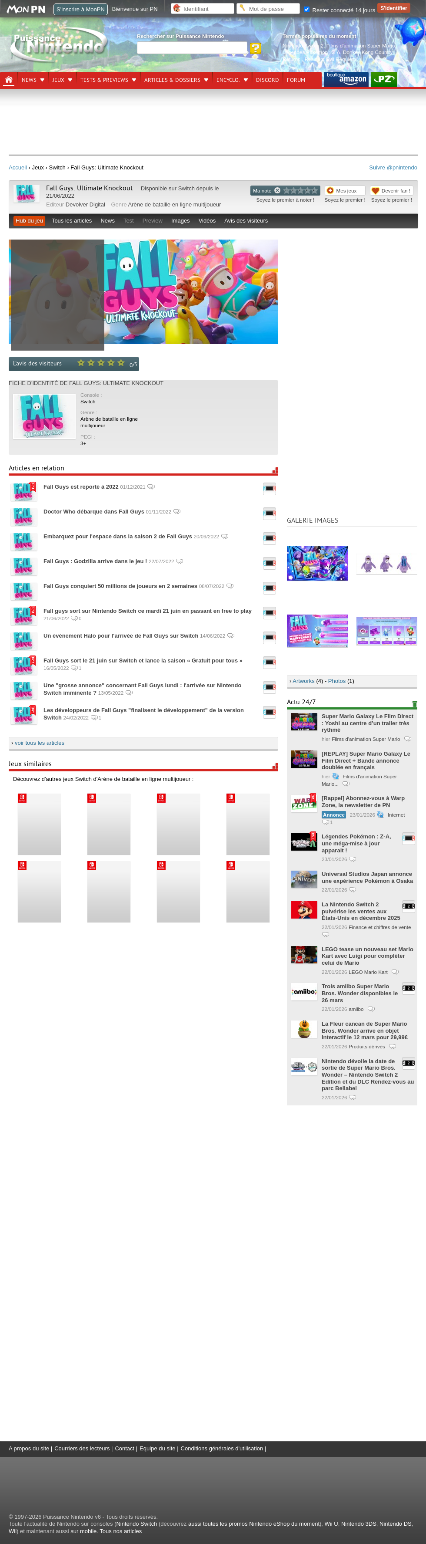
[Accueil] (8, 80)
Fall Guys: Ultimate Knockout (89, 188)
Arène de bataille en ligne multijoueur (174, 204)
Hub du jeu (29, 220)
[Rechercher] (192, 47)
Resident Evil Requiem (330, 59)
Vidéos (207, 220)
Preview (153, 220)
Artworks (304, 681)
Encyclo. (228, 80)
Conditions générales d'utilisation (222, 1448)
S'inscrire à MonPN (81, 9)
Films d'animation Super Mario (360, 45)
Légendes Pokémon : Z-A (311, 52)
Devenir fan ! (396, 190)
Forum (296, 80)
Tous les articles (72, 220)
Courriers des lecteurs (82, 1448)
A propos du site (29, 1448)
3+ (83, 443)
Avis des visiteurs (246, 220)
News (29, 80)
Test (128, 220)
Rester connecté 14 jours (339, 10)
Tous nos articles (121, 1531)
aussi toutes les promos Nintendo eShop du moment (254, 1523)
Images (180, 220)
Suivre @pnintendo (393, 167)
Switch (186, 188)
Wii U (331, 1523)
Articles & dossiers (172, 80)
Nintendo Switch (136, 1523)
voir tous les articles (39, 743)
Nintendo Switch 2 (303, 45)
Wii (13, 1531)
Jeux (58, 80)
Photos (337, 681)
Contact (124, 1448)
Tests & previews (104, 80)
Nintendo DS (395, 1523)
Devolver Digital (85, 204)
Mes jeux (346, 190)
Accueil (18, 167)
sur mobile (83, 1531)
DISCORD (267, 80)
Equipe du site (157, 1448)
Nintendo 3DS (358, 1523)
